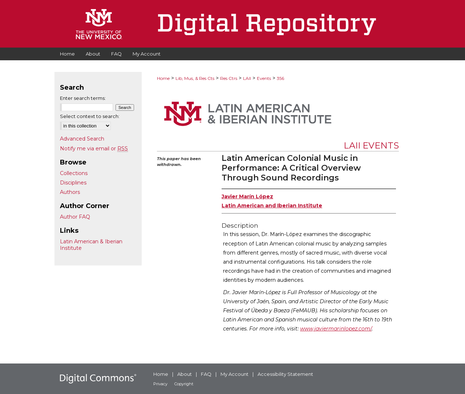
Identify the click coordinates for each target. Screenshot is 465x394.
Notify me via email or (94, 148)
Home (163, 78)
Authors (70, 192)
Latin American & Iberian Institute (91, 244)
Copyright (183, 383)
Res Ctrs (228, 78)
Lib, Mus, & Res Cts (194, 78)
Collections (74, 173)
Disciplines (73, 182)
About (184, 374)
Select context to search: (90, 116)
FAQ (206, 374)
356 (280, 78)
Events (264, 78)
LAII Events (371, 145)
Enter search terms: (83, 98)
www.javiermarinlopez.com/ (336, 328)
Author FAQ (75, 217)
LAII (247, 78)
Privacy (160, 383)
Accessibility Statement (285, 374)
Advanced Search (82, 138)
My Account (234, 374)
